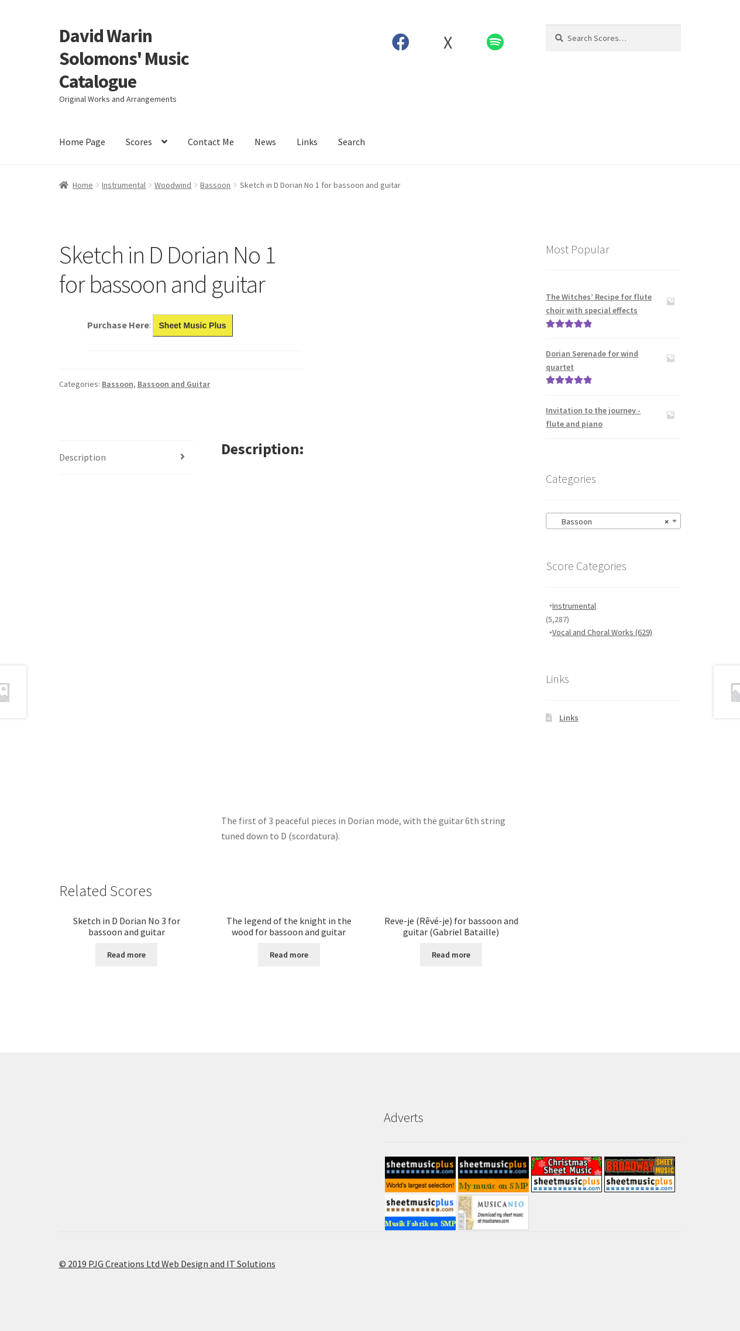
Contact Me (211, 141)
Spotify (495, 42)
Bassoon (215, 185)
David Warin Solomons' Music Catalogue (124, 58)
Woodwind (172, 185)
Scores (139, 141)
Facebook (400, 42)
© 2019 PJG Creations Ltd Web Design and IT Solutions (167, 1264)
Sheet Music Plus (192, 325)
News (265, 141)
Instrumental (124, 185)
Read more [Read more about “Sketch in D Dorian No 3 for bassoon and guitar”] (126, 954)
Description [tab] (82, 457)
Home (83, 185)
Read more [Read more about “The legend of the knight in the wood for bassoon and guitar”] (289, 954)
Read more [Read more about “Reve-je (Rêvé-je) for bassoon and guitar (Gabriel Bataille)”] (451, 954)
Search (351, 141)
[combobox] (613, 521)
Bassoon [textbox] (610, 521)
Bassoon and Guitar (173, 384)
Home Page (82, 141)
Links (307, 141)
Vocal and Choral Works (602, 632)
